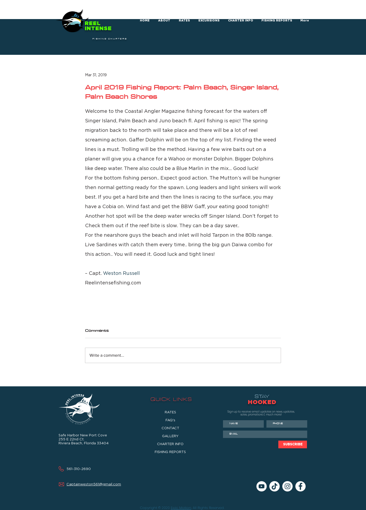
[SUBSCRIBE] (292, 444)
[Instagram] (287, 486)
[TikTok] (274, 486)
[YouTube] (261, 486)
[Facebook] (300, 486)
